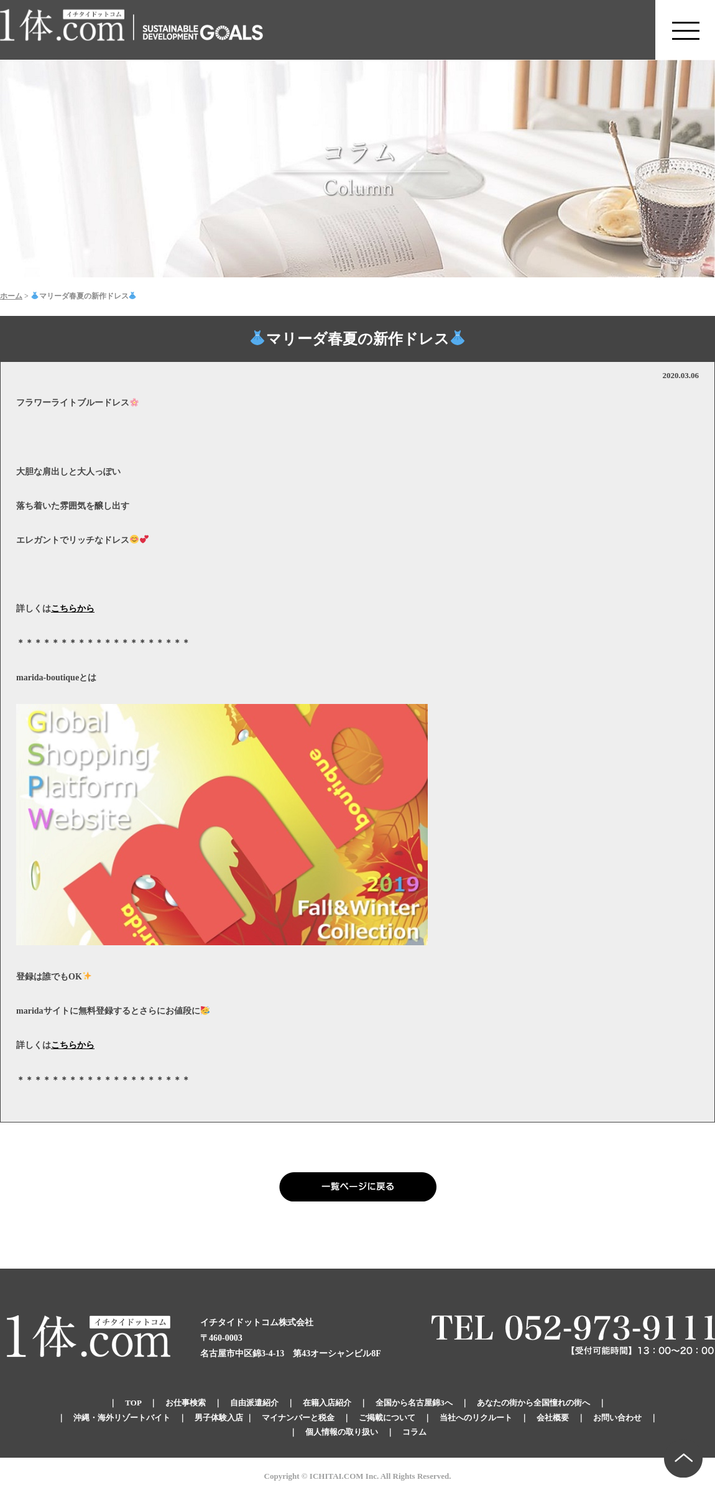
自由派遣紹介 (254, 1402)
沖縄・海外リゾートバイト (121, 1417)
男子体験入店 (219, 1417)
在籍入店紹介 (327, 1402)
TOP (133, 1402)
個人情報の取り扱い (341, 1432)
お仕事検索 (185, 1402)
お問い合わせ (617, 1417)
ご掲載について (387, 1417)
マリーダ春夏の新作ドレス (357, 339)
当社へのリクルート (476, 1417)
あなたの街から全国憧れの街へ (533, 1402)
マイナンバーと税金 (298, 1417)
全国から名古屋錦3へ (414, 1402)
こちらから (73, 608)
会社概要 (553, 1417)
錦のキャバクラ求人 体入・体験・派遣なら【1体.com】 (63, 30)
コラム (414, 1432)
